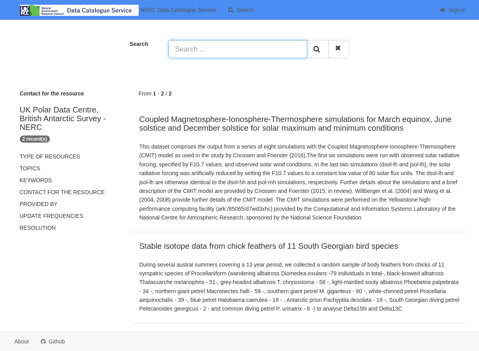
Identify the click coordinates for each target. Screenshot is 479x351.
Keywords (36, 180)
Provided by (39, 204)
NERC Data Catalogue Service (118, 10)
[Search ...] (237, 49)
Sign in (453, 10)
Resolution (38, 228)
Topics (30, 168)
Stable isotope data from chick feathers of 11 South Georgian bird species (269, 246)
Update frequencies (52, 216)
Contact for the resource (62, 192)
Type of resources (50, 156)
